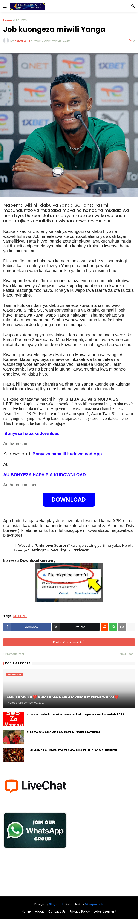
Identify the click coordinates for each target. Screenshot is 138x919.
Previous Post (14, 654)
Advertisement (105, 912)
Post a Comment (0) (69, 642)
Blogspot (56, 904)
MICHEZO (20, 20)
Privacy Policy (80, 912)
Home (7, 20)
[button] (5, 6)
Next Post (126, 654)
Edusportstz (94, 904)
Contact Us (56, 912)
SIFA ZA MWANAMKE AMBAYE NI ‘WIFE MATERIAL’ (64, 732)
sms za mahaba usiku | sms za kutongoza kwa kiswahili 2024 (76, 714)
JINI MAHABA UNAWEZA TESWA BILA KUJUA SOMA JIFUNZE (72, 750)
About (39, 912)
